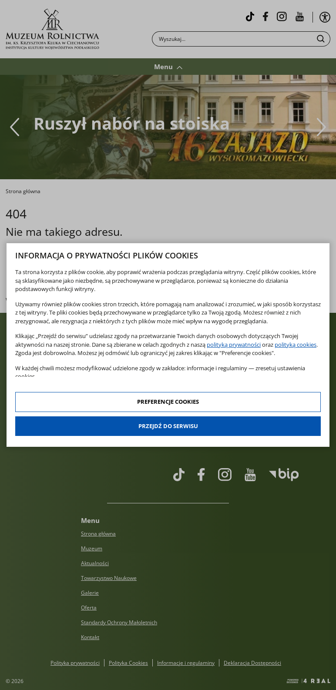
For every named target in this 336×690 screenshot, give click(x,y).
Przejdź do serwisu (168, 426)
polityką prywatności (234, 344)
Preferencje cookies (168, 401)
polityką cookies (295, 344)
